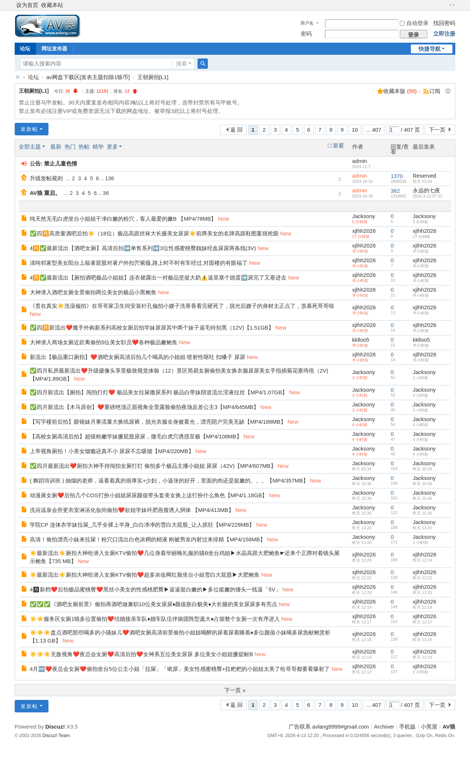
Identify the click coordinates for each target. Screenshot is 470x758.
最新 (55, 146)
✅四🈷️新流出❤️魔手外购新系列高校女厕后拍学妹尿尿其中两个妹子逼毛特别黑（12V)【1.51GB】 (152, 327)
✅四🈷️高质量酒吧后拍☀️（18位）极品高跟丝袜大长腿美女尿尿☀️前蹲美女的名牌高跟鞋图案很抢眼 (154, 233)
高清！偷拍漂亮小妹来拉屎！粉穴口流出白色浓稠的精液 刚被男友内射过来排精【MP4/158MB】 (147, 539)
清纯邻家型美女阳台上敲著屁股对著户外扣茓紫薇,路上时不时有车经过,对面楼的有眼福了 (138, 263)
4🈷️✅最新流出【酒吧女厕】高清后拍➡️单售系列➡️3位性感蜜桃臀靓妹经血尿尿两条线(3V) (143, 248)
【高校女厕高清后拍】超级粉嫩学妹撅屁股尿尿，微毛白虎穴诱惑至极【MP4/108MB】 (136, 436)
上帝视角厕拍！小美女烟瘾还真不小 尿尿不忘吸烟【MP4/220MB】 (112, 451)
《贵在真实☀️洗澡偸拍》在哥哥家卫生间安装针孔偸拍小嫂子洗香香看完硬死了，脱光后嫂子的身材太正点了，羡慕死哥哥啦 (182, 306)
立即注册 (444, 34)
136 (109, 178)
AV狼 (18, 77)
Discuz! (55, 726)
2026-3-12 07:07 (427, 196)
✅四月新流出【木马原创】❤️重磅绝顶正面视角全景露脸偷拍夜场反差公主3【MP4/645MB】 (144, 407)
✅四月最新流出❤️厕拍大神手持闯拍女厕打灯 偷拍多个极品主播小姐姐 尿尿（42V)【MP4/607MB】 (153, 466)
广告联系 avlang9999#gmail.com (329, 726)
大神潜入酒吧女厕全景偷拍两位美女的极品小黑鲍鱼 (93, 292)
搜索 (181, 63)
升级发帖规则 (46, 178)
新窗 (338, 146)
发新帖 (29, 129)
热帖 (84, 146)
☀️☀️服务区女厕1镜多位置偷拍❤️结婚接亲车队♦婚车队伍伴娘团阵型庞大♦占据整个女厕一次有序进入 (155, 619)
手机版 (407, 726)
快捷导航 (430, 49)
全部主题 (30, 146)
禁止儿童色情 (60, 163)
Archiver (384, 726)
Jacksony (363, 216)
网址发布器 (54, 48)
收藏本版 (400, 91)
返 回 (236, 130)
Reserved (424, 175)
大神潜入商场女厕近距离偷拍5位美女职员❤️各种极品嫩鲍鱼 (103, 342)
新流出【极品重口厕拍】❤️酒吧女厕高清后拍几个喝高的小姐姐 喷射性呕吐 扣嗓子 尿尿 (137, 357)
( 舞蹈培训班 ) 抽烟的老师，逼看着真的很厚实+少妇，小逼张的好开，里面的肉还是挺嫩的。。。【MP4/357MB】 (169, 480)
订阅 (434, 91)
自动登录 (414, 23)
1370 (397, 176)
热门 (70, 146)
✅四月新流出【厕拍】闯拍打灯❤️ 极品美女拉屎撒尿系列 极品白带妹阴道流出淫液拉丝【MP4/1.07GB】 (159, 392)
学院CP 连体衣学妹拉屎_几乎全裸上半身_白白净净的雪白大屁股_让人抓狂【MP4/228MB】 (142, 525)
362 (395, 191)
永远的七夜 (426, 190)
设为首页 (27, 5)
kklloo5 (360, 340)
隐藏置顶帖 (340, 180)
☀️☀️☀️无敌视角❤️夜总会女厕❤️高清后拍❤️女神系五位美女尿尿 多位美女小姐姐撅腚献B (141, 654)
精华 (98, 146)
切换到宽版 (452, 5)
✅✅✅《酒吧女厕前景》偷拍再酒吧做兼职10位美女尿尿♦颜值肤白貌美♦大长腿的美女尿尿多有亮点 (153, 604)
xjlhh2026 (364, 231)
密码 (306, 34)
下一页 (437, 130)
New (223, 219)
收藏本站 (52, 5)
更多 (112, 146)
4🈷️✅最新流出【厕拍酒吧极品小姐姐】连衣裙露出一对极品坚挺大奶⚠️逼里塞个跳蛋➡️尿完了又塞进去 (158, 277)
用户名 (307, 23)
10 (355, 130)
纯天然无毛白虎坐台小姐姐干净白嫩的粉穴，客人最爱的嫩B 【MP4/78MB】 (123, 219)
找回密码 (444, 23)
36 (106, 193)
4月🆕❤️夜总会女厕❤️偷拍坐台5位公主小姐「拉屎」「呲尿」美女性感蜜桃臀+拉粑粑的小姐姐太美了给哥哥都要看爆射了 (180, 669)
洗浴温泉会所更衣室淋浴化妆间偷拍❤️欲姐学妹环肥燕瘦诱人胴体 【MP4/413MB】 (132, 510)
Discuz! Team (56, 735)
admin (359, 161)
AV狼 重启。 (45, 193)
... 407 (374, 130)
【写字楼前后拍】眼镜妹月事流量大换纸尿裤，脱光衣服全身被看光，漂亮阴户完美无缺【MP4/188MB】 (158, 422)
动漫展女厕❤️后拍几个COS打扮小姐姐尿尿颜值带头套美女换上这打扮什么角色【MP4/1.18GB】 (148, 495)
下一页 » (235, 690)
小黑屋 (429, 726)
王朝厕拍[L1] (153, 77)
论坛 (25, 48)
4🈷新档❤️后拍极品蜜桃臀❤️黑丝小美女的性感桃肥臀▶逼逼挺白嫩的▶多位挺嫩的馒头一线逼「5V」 (155, 589)
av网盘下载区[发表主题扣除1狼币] (88, 77)
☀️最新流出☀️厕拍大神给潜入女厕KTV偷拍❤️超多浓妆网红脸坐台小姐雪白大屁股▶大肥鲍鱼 (145, 575)
